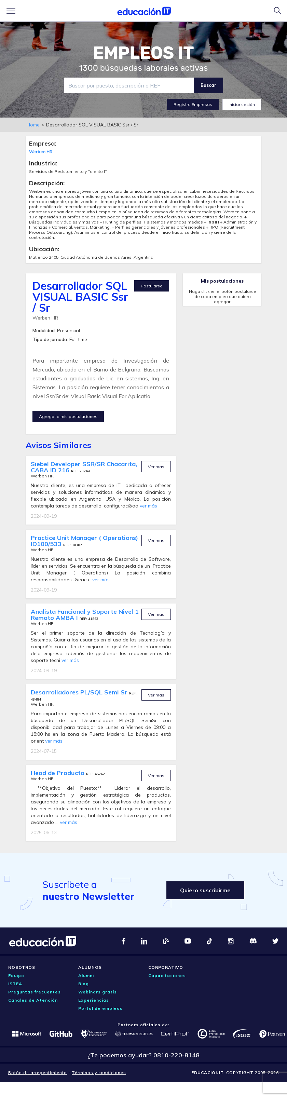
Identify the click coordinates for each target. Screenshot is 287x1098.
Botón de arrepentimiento (37, 1072)
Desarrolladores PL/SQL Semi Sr (80, 692)
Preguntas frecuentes (34, 991)
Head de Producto (58, 773)
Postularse (152, 285)
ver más (148, 506)
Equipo (16, 975)
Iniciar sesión (242, 104)
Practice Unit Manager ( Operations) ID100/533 (84, 541)
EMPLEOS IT (143, 53)
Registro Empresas (193, 104)
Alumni (86, 975)
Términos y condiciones (99, 1072)
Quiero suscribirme (205, 890)
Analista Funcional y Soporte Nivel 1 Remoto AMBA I (85, 615)
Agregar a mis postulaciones (68, 416)
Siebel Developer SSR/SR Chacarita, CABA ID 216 (84, 467)
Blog (83, 983)
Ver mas (156, 466)
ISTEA (15, 983)
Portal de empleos (100, 1008)
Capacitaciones (167, 975)
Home (33, 125)
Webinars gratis (97, 991)
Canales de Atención (33, 1000)
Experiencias (93, 1000)
